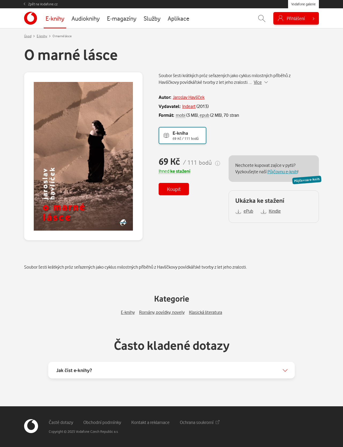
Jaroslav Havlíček (188, 97)
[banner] (30, 18)
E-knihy (42, 36)
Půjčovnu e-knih (282, 171)
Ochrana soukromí (199, 422)
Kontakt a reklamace (150, 422)
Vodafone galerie (303, 4)
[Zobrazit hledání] (261, 18)
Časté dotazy (61, 422)
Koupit (174, 189)
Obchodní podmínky (102, 422)
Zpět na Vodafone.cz (43, 4)
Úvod (27, 36)
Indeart (189, 106)
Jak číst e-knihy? (74, 370)
